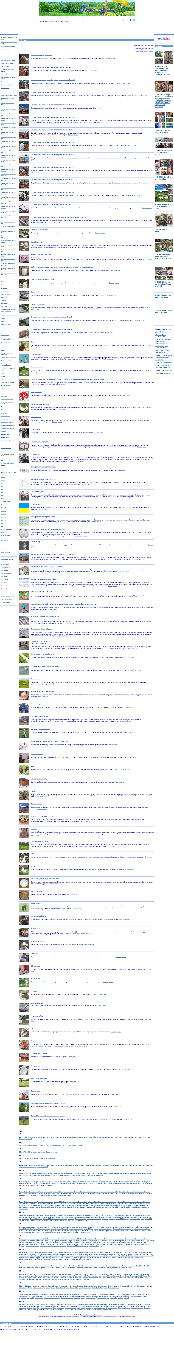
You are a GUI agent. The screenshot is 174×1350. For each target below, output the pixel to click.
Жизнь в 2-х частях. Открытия (36, 1286)
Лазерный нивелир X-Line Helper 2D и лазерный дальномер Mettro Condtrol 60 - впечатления (63, 604)
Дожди (30, 1288)
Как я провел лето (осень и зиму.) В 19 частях (46, 566)
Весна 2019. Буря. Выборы (136, 1193)
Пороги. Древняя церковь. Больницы (127, 1274)
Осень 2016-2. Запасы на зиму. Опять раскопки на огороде (74, 1227)
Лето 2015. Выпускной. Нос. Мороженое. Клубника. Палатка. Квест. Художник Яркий (55, 1242)
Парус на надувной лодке (39, 229)
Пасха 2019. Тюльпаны (68, 1193)
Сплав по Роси (36, 292)
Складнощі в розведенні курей (41, 55)
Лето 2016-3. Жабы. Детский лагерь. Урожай (34, 1229)
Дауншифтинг (36, 903)
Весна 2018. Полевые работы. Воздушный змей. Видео (108, 1205)
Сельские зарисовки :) (38, 704)
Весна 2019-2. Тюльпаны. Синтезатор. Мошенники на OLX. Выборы (101, 1193)
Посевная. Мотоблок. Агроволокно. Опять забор (46, 1244)
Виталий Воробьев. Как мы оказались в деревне (48, 1116)
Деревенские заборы (133, 1304)
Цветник (147, 1308)
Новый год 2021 (24, 1182)
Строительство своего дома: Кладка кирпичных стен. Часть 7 (52, 130)
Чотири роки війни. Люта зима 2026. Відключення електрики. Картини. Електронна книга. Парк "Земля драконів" (164, 101)
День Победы (142, 1276)
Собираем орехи (58, 1308)
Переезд (80, 1286)
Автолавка (39, 1298)
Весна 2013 (93, 1267)
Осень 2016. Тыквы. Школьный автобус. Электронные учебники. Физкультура (123, 1227)
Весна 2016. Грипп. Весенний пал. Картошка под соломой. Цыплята (104, 1230)
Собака (33, 791)
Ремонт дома (35, 1091)
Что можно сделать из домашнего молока (45, 879)
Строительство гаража (39, 1053)
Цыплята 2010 (85, 1296)
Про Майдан (35, 504)
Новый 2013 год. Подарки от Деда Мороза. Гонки (115, 1267)
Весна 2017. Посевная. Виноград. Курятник (58, 1219)
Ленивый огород (36, 367)
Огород (33, 1041)
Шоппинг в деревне (38, 941)
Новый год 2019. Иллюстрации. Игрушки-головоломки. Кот (50, 1195)
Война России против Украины (90, 1165)
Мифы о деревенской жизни (40, 729)
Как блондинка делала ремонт (84, 1298)
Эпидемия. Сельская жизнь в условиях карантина (85, 1183)
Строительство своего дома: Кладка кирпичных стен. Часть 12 (53, 67)
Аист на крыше (36, 804)
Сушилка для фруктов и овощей (95, 1286)
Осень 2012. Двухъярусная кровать (45, 1274)
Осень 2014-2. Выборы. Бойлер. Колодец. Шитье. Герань (49, 1254)
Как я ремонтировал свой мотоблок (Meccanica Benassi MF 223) (53, 554)
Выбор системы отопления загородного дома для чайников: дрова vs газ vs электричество (62, 267)
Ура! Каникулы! (80, 1276)
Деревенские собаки (26, 1304)
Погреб (117, 1294)
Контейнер (39, 1306)
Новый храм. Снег (25, 1274)
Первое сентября (136, 1294)
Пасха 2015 (92, 1244)
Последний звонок (72, 1296)
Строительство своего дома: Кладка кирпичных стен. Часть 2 (52, 192)
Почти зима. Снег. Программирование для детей (36, 1227)
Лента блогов (64, 21)
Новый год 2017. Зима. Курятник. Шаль (74, 1220)
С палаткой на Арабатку (67, 1286)
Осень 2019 (48, 1192)
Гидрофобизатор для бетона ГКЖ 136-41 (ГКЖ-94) (40, 642)
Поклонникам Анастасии (40, 841)
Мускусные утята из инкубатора (62, 1276)
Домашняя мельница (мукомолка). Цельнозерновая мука (55, 1279)
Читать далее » (93, 70)
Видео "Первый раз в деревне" (45, 1304)
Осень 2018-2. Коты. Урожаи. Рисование (102, 1202)
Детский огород (127, 1306)
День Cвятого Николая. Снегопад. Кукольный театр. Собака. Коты (42, 1215)
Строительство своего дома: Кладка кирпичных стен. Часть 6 (52, 142)
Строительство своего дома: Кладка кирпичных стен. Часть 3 (52, 179)
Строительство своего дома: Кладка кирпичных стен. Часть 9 (52, 105)
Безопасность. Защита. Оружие (42, 629)
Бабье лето (125, 1294)
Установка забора (37, 1016)
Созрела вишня (24, 1309)
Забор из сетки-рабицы (101, 1306)
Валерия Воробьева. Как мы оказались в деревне (48, 1103)
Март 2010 (30, 1298)
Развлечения (35, 978)
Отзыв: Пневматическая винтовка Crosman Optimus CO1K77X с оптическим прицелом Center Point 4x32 (67, 379)
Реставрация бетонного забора (41, 254)
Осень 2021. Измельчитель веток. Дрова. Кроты (36, 1173)
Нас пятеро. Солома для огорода (93, 1266)
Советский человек (37, 304)
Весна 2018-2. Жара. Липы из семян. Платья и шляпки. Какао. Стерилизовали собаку (58, 1205)
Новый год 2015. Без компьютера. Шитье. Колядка (84, 1246)
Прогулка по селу (85, 1288)
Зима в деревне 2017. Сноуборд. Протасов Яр (124, 1219)
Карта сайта (49, 21)
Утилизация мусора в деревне (88, 1304)
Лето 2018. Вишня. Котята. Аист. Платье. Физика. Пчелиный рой (104, 1203)
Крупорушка (92, 1294)
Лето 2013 (139, 1266)
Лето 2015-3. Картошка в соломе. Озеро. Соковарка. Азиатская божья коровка (72, 1240)
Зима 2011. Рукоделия (99, 1288)
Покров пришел (115, 1306)
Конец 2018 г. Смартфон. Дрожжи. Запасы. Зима (36, 1202)
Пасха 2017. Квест (36, 1219)
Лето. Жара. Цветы (62, 1288)
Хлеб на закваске (37, 891)
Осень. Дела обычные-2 (72, 1294)
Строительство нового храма (83, 1274)
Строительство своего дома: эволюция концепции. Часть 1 (51, 329)
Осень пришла (139, 1306)
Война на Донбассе (111, 1256)
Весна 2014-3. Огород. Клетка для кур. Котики (41, 1257)
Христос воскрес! (65, 1257)
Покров (84, 1294)
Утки (32, 854)
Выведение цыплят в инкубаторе (42, 691)
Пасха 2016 (23, 1230)
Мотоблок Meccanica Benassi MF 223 (43, 591)
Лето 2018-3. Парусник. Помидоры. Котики (44, 1203)
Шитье (21, 1286)
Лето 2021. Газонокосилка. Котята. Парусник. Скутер (72, 1173)
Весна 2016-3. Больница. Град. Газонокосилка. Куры (131, 1229)
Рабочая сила (35, 928)
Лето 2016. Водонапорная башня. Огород (98, 1229)
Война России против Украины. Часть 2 (64, 1165)
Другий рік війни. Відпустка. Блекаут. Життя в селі (37, 1158)
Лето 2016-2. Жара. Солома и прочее (70, 1229)
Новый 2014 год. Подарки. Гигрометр (78, 1259)
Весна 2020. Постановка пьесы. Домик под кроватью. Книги (125, 1183)
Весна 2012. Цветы (52, 1278)
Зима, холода (23, 1294)
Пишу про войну (36, 392)
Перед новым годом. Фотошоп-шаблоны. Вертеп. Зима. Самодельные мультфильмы (48, 1252)
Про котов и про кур (84, 1306)
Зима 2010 (113, 1298)
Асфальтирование (37, 1003)
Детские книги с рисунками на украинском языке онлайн (45, 1246)
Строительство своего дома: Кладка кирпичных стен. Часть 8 (52, 117)
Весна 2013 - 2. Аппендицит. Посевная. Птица (72, 1267)
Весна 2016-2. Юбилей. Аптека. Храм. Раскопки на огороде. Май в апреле (53, 1230)
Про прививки (36, 354)
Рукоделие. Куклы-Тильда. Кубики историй (48, 1259)
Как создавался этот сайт (134, 1257)
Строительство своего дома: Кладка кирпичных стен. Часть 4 (52, 167)
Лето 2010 (31, 1296)
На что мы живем (37, 754)
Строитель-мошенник (51, 1298)
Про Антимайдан (37, 491)
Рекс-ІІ (53, 1229)
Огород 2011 (50, 1288)
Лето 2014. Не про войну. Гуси (92, 1256)
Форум (57, 21)
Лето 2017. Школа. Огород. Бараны (117, 1217)
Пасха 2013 (51, 1267)
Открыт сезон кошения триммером (98, 1309)
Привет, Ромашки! (65, 1274)
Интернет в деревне (84, 1308)
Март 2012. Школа (141, 1278)
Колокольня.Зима (25, 1259)
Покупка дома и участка (39, 716)
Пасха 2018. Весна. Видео (57, 1207)
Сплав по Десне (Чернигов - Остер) (43, 279)
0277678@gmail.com (34, 1330)
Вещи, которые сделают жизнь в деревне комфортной (49, 741)
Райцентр (103, 1304)
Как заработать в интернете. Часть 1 (43, 517)
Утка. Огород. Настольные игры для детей (66, 1256)
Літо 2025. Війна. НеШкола (28, 1145)
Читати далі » (111, 58)
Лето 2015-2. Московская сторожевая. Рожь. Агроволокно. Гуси (122, 1240)
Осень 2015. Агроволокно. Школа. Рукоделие (54, 1239)
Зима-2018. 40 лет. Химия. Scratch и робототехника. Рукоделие (89, 1207)
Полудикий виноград (44, 1308)
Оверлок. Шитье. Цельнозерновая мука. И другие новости (80, 1278)
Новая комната (36, 417)
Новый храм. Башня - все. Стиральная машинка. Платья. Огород (69, 1217)
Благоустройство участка (39, 1078)
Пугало (74, 1304)
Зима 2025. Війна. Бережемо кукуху (51, 1145)
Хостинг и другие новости (28, 1239)
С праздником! (113, 1288)
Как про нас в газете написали (74, 1309)
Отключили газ (70, 1308)
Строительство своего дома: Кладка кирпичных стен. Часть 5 (52, 154)
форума (168, 329)
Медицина (34, 953)
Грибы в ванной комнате (116, 1304)
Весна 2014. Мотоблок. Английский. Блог (101, 1257)
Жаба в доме (31, 1308)
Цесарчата (56, 1296)
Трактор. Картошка (79, 1257)
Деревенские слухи (102, 1298)
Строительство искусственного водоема (45, 666)
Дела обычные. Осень (106, 1294)
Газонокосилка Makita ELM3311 (76, 1244)
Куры (33, 866)
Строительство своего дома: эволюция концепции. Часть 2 (51, 317)
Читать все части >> (124, 571)
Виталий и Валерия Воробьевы (91, 1315)
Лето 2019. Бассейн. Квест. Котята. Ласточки (134, 1192)
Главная (42, 21)
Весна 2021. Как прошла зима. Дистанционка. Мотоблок (83, 1175)
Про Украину (35, 454)
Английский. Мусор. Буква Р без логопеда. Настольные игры (100, 1252)
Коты (33, 766)
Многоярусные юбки (26, 1279)
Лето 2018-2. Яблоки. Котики (71, 1203)
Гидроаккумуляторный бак (38, 1294)
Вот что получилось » (62, 684)
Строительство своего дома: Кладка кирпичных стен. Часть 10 (53, 92)
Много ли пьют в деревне (67, 1306)
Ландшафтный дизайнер (39, 1309)
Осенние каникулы (56, 1294)
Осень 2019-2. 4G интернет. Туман (31, 1192)
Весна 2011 (74, 1288)
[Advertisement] (87, 28)
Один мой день (98, 1217)
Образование (35, 966)
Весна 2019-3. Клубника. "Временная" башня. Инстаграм (39, 1193)
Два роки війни (51, 1152)
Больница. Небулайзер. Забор (61, 1266)
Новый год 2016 (84, 1232)
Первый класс (53, 1286)
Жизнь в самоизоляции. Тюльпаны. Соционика (50, 1183)
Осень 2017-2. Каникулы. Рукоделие (80, 1215)
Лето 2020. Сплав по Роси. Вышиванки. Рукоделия (90, 1182)
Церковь (34, 829)
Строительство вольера (39, 779)
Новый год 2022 (42, 1167)
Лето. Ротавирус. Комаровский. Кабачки (122, 1286)
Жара (63, 1296)
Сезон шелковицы (56, 1309)
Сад (32, 1028)
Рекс (32, 342)
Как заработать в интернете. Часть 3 (43, 467)
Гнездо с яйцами (124, 1308)
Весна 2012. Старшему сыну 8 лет (122, 1278)
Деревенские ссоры (64, 1304)
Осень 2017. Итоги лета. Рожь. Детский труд (109, 1215)
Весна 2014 (120, 1257)
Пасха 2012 (106, 1278)
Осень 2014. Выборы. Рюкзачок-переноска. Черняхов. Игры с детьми (94, 1254)
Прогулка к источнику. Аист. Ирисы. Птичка (102, 1276)
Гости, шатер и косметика (108, 1296)
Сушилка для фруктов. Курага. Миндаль (120, 1266)
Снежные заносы (67, 1298)
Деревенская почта (50, 1306)
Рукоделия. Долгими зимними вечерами (45, 616)
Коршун (31, 1306)
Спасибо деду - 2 (36, 242)
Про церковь (35, 429)
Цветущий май (123, 1296)
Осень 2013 (77, 1266)
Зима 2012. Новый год (83, 1279)
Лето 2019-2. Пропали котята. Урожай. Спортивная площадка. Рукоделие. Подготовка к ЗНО (85, 1192)
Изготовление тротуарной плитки (42, 654)
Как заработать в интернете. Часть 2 (43, 479)
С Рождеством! (123, 1298)
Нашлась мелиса (137, 1308)
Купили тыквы (111, 1308)
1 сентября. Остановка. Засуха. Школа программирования (51, 1182)
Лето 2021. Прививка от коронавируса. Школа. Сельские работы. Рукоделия (119, 1173)
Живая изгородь (39, 1288)
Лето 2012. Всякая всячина (103, 1274)
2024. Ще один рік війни (73, 1145)
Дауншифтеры (36, 679)
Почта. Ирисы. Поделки (128, 1276)
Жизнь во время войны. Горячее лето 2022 (34, 1165)
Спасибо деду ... (36, 541)
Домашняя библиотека (44, 1296)
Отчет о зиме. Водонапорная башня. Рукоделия (91, 1219)
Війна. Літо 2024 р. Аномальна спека (32, 1152)
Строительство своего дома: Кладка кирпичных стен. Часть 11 (53, 80)
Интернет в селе (36, 1066)
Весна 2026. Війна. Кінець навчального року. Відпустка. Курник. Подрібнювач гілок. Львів (51, 1137)
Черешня (95, 1296)
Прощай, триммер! (98, 1308)
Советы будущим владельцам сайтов (43, 579)
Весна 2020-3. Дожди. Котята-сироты (122, 1182)
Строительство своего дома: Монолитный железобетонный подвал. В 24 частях (58, 217)
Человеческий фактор (38, 916)
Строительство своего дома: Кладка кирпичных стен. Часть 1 (52, 204)
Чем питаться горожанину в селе (42, 816)
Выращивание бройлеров (40, 404)
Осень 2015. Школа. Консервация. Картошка (86, 1239)
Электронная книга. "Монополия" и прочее (34, 1266)
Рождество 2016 (72, 1232)
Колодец (34, 991)
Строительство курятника (40, 442)
